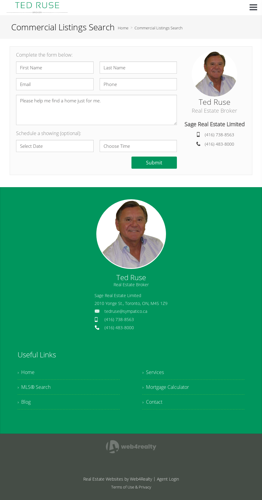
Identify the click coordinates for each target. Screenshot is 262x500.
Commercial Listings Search (158, 28)
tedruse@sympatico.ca (125, 311)
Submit (154, 162)
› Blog (24, 402)
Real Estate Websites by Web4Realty (117, 479)
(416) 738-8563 (219, 134)
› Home (26, 372)
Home (123, 28)
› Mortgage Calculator (165, 387)
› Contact (152, 402)
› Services (153, 372)
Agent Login (168, 479)
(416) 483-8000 (219, 144)
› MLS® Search (34, 387)
